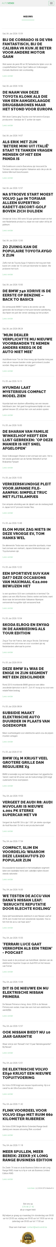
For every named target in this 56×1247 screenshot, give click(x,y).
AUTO (8, 3)
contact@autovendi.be (37, 1227)
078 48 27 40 (28, 1207)
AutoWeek (31, 1188)
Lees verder (8, 76)
